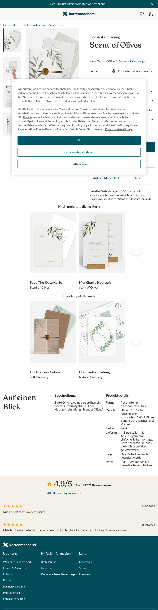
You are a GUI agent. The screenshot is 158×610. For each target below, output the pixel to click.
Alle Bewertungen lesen (62, 493)
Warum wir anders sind (17, 561)
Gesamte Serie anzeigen (132, 61)
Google (27, 117)
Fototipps (9, 574)
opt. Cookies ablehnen (79, 152)
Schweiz (84, 568)
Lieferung (46, 568)
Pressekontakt (11, 592)
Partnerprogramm (14, 586)
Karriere (8, 580)
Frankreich (85, 574)
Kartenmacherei (11, 24)
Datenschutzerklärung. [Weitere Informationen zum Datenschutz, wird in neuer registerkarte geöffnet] (119, 129)
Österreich (85, 561)
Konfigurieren (79, 164)
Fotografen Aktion (14, 598)
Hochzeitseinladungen (34, 24)
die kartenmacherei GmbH (79, 13)
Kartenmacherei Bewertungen (59, 574)
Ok (79, 140)
